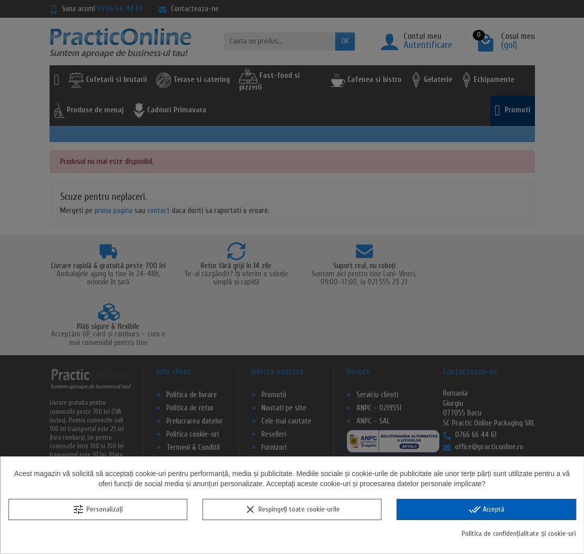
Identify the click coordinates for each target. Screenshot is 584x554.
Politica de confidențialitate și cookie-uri (519, 533)
